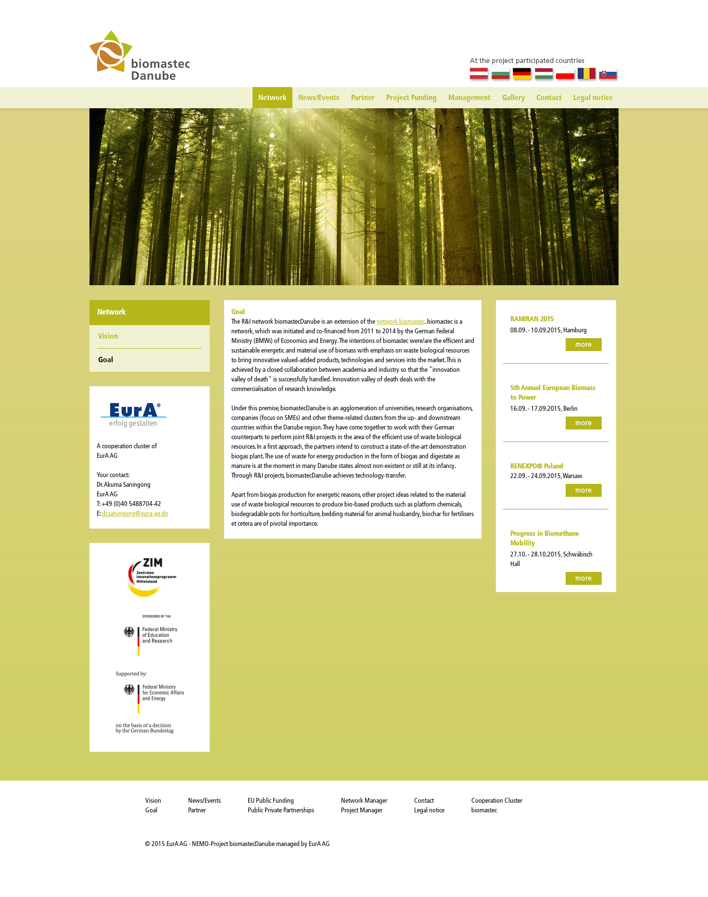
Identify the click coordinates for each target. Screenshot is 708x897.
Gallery (513, 98)
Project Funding (411, 98)
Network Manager (364, 800)
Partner (363, 98)
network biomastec (401, 321)
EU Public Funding (271, 800)
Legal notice (593, 98)
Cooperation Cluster (496, 800)
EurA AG (177, 844)
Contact (549, 98)
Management (469, 98)
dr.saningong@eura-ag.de (135, 513)
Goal (151, 810)
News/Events (319, 98)
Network (272, 98)
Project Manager (361, 810)
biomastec (484, 810)
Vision (108, 337)
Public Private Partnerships (281, 810)
